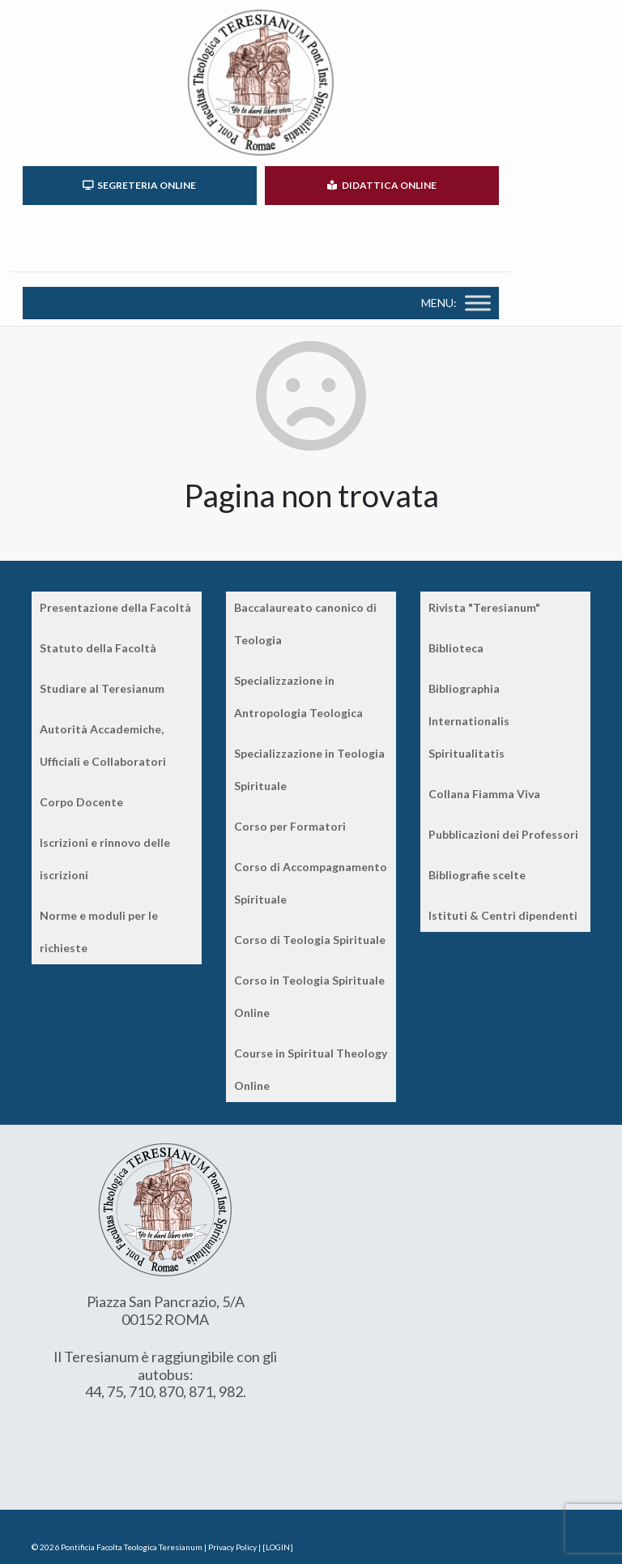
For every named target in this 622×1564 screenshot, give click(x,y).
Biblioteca (456, 648)
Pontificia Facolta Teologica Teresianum (131, 1547)
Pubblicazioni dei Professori (503, 834)
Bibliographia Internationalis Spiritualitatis (468, 721)
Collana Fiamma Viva (484, 794)
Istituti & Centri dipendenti (502, 915)
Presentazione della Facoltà (115, 607)
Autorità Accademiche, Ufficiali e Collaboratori (103, 745)
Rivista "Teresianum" (484, 607)
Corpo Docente (81, 802)
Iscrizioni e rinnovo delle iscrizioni (105, 858)
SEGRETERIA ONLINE (139, 185)
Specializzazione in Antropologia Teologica (298, 696)
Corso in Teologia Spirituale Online (309, 996)
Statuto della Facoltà (98, 648)
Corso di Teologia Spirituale (310, 940)
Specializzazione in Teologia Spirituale (309, 769)
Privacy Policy (232, 1547)
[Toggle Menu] (478, 302)
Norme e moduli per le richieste (99, 931)
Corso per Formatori (290, 826)
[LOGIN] (277, 1547)
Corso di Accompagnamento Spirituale (310, 883)
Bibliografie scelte (477, 875)
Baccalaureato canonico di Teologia (305, 623)
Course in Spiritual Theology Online (310, 1069)
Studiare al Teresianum (102, 688)
